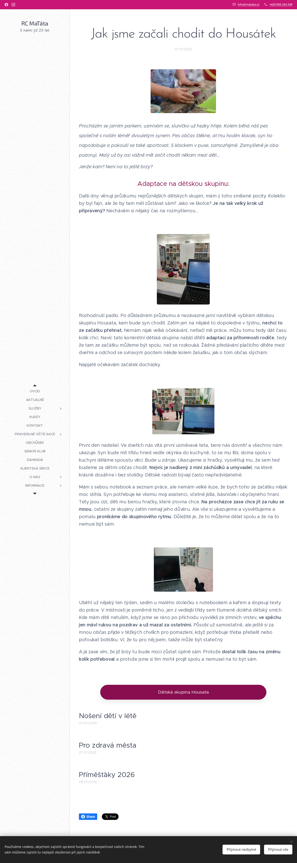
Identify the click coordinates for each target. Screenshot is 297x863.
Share (88, 817)
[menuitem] (34, 391)
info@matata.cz (248, 4)
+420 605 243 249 (280, 4)
